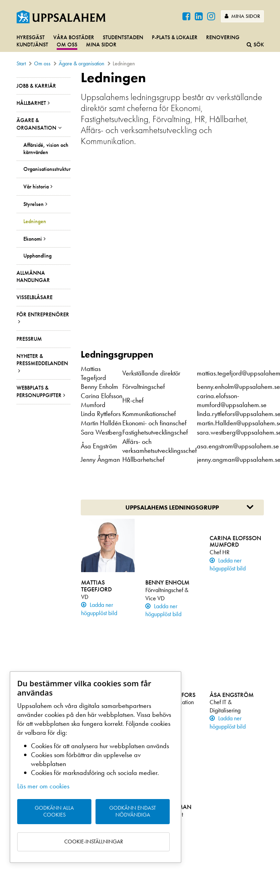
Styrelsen (33, 204)
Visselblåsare (34, 297)
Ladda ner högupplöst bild (99, 435)
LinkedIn (206, 796)
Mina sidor (242, 16)
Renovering (222, 37)
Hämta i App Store (210, 739)
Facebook (208, 777)
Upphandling (37, 255)
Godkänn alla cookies (54, 811)
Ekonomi (32, 238)
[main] (140, 392)
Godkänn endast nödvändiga (132, 811)
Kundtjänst (32, 44)
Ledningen (34, 221)
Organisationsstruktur (46, 169)
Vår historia (36, 186)
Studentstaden (123, 37)
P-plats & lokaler (175, 37)
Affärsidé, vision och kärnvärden (45, 149)
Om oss (67, 44)
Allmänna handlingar (33, 276)
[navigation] (140, 41)
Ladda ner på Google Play (219, 749)
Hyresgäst (30, 37)
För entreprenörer (42, 314)
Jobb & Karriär (36, 85)
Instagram (208, 786)
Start (21, 63)
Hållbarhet (31, 103)
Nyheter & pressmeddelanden (42, 359)
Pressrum (29, 338)
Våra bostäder (73, 37)
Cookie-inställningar (93, 841)
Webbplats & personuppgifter (38, 391)
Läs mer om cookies (43, 786)
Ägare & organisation (81, 63)
